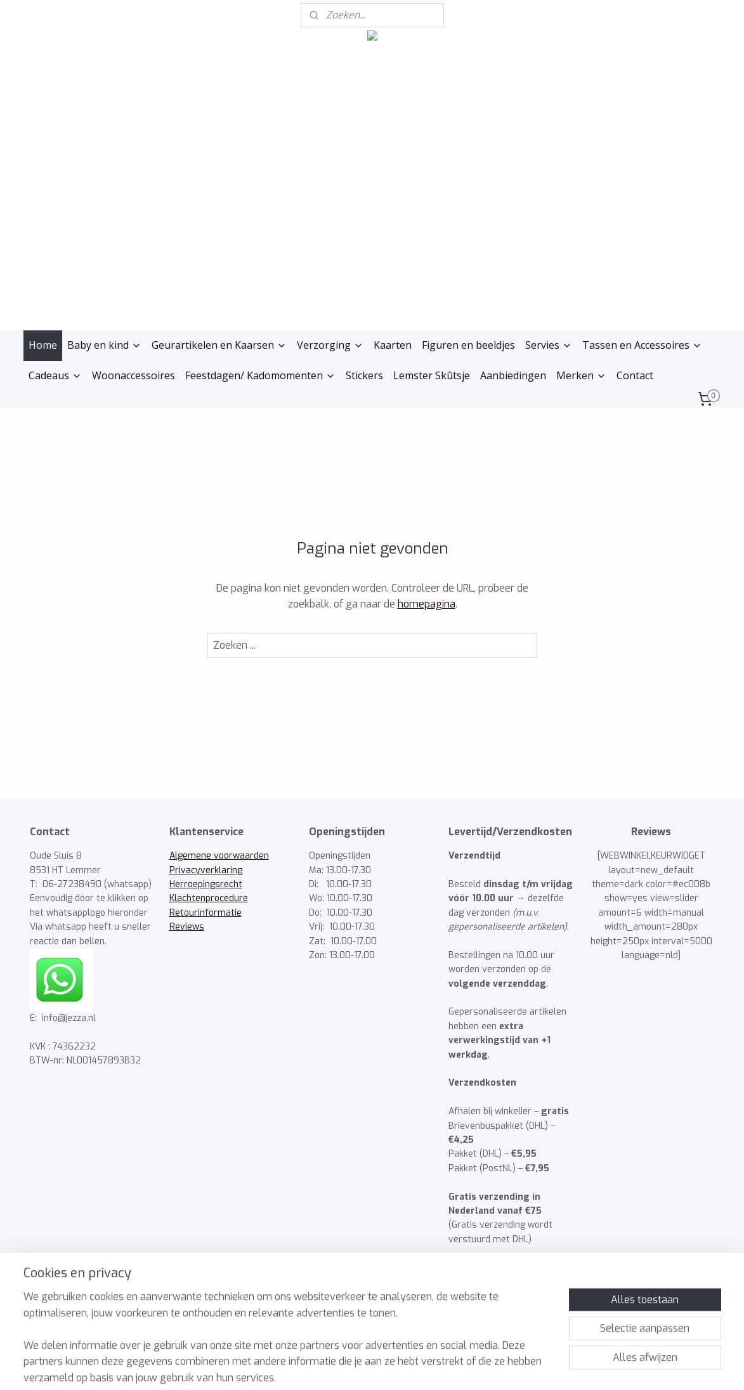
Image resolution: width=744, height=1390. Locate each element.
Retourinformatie (205, 913)
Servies (548, 345)
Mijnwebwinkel (496, 1367)
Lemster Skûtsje (431, 375)
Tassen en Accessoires (642, 345)
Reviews (186, 927)
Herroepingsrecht (205, 884)
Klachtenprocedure (208, 898)
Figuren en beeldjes (468, 345)
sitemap (315, 1367)
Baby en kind (104, 345)
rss (339, 1367)
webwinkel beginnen (385, 1367)
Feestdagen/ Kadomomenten (260, 375)
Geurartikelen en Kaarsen (219, 345)
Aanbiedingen (513, 375)
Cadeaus (55, 375)
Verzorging (330, 345)
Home (43, 345)
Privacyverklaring (205, 870)
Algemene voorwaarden (219, 856)
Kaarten (393, 345)
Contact (635, 375)
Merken (581, 375)
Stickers (364, 375)
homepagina (426, 604)
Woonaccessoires (133, 375)
